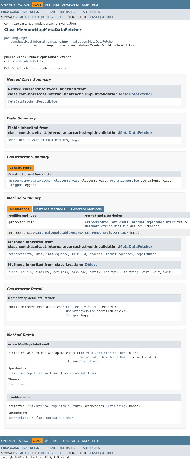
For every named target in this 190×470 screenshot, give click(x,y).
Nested (20, 17)
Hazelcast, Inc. (34, 457)
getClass (60, 272)
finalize (42, 272)
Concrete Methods (86, 209)
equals (26, 272)
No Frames (67, 11)
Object (91, 265)
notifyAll (112, 272)
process (95, 254)
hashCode (78, 272)
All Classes (91, 11)
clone (12, 272)
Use (47, 4)
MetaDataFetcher (32, 61)
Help (95, 4)
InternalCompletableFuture (152, 222)
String (121, 232)
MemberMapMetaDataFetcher (30, 180)
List (30, 232)
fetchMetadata (20, 254)
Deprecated (70, 4)
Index (86, 4)
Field (32, 17)
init (39, 254)
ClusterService (66, 180)
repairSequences (119, 254)
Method (57, 17)
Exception (88, 361)
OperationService (124, 180)
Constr (43, 17)
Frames (52, 11)
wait (145, 272)
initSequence (57, 254)
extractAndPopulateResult (106, 222)
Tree (56, 4)
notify (94, 272)
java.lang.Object (16, 38)
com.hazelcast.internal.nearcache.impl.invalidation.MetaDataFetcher (62, 41)
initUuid (78, 254)
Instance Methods (50, 209)
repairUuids (146, 254)
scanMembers (95, 232)
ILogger (15, 185)
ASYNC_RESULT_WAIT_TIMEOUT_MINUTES (38, 140)
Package (23, 4)
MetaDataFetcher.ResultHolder (33, 101)
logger (76, 140)
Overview (8, 4)
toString (131, 272)
